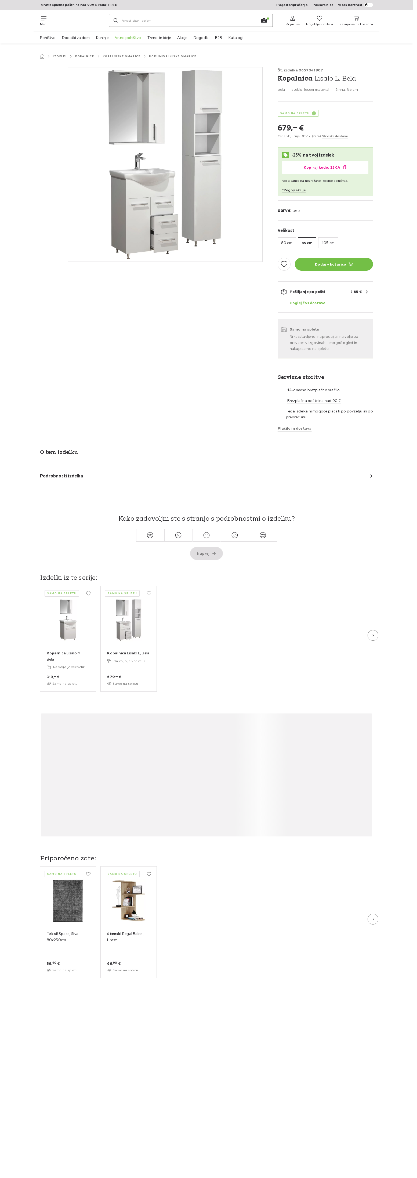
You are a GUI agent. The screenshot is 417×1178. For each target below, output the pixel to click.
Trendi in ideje (159, 37)
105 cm (328, 242)
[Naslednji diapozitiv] (373, 635)
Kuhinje (102, 37)
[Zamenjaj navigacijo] (44, 20)
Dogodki (201, 37)
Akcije (182, 37)
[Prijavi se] (293, 20)
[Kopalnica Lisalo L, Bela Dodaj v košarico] (334, 264)
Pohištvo (48, 37)
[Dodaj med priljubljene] (284, 264)
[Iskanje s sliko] (264, 20)
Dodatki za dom (76, 37)
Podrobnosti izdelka (61, 476)
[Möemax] (78, 20)
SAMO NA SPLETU (295, 113)
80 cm (286, 242)
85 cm (307, 242)
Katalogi (236, 37)
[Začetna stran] (42, 56)
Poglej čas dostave (307, 302)
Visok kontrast (355, 5)
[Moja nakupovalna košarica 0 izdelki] (356, 20)
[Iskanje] (115, 20)
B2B (218, 37)
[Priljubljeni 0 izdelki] (319, 20)
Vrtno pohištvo (128, 37)
